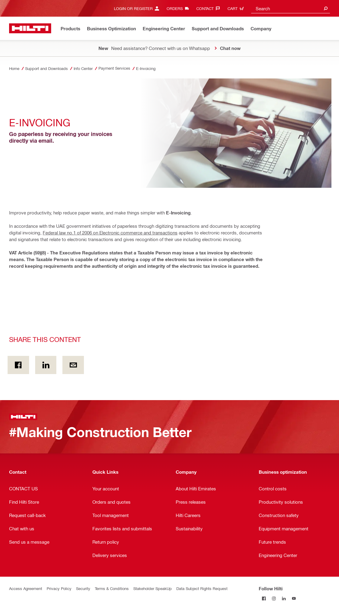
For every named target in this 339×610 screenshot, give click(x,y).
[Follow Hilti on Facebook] (264, 598)
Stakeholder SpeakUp (152, 588)
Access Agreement (25, 588)
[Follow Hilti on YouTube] (294, 598)
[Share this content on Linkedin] (46, 365)
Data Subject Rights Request (202, 588)
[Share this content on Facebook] (18, 365)
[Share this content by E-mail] (73, 365)
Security (83, 588)
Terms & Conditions (112, 588)
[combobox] (290, 8)
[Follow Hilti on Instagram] (274, 598)
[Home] (30, 28)
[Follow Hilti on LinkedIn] (284, 598)
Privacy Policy (59, 588)
